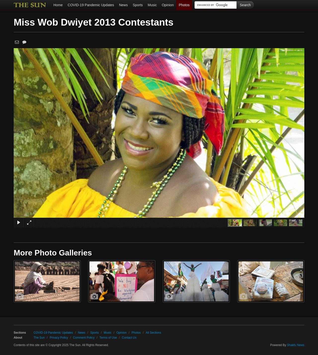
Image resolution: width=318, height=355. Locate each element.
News (123, 5)
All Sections (153, 332)
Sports (138, 5)
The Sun (39, 337)
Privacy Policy (59, 337)
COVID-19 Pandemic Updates (91, 5)
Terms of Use (108, 337)
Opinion (168, 5)
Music (152, 5)
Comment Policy (84, 337)
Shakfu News (295, 345)
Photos (184, 5)
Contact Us (129, 337)
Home (58, 5)
